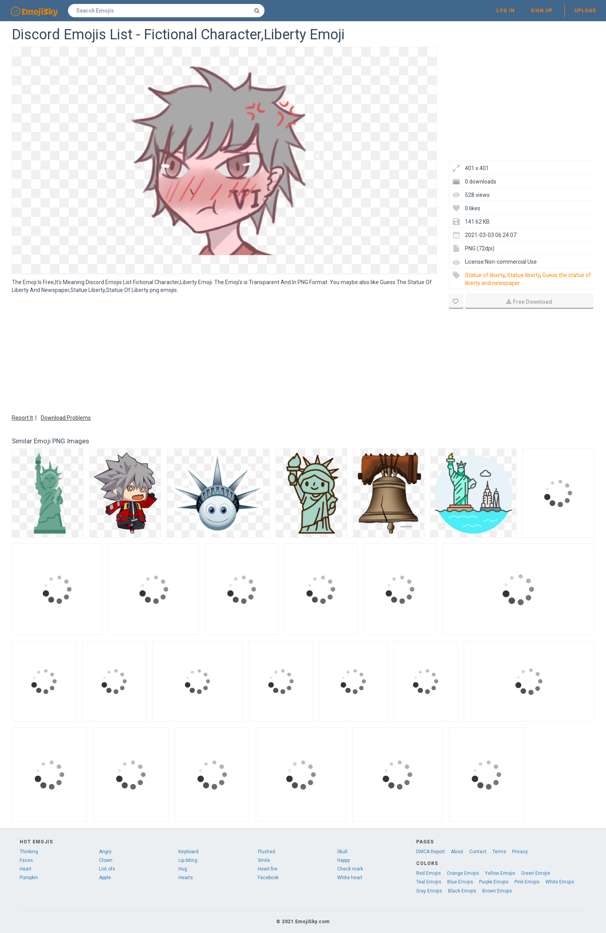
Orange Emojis (463, 873)
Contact (478, 851)
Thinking (29, 851)
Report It (22, 418)
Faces (26, 860)
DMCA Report (430, 851)
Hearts (185, 877)
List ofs (107, 869)
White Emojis (559, 882)
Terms (499, 851)
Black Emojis (462, 891)
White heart (349, 877)
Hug (182, 869)
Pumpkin (29, 877)
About (457, 851)
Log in (505, 10)
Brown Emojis (497, 891)
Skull (342, 851)
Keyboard (188, 851)
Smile (264, 860)
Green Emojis (535, 873)
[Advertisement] (224, 353)
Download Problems (66, 418)
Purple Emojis (494, 882)
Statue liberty (523, 275)
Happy (343, 860)
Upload (585, 10)
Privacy (520, 851)
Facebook (268, 877)
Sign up (542, 10)
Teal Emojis (428, 882)
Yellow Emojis (500, 873)
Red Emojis (428, 873)
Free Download (529, 302)
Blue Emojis (460, 882)
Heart (25, 869)
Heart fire (267, 869)
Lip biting (187, 860)
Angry (105, 851)
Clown (105, 860)
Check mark (350, 869)
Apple (105, 877)
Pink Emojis (527, 882)
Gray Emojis (429, 891)
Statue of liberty (485, 275)
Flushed (266, 851)
